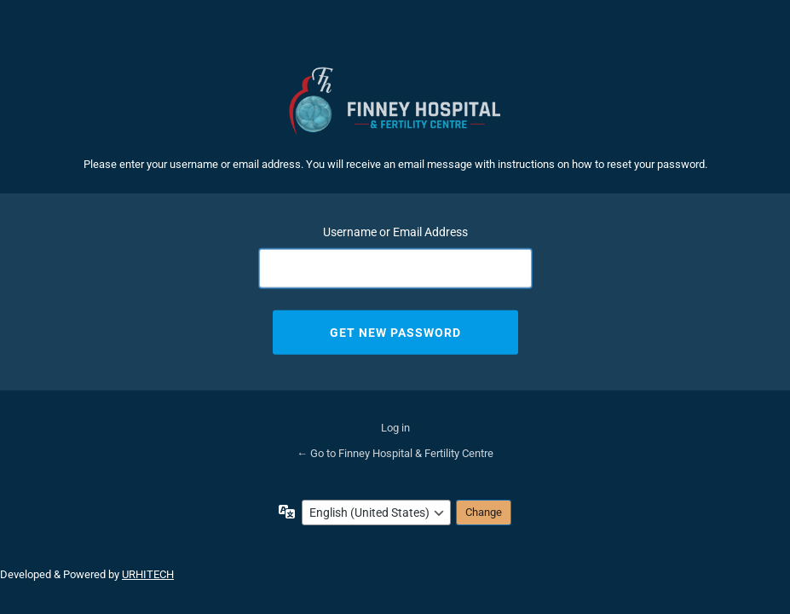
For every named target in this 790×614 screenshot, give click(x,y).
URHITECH (148, 574)
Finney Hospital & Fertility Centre (395, 101)
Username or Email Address (395, 231)
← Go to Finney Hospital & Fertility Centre (395, 453)
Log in (395, 427)
